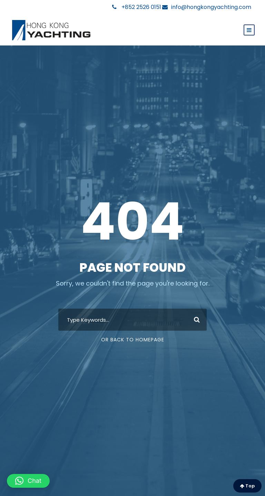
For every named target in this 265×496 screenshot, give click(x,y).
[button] (28, 481)
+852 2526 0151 (136, 7)
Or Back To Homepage (132, 339)
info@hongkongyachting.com (206, 7)
